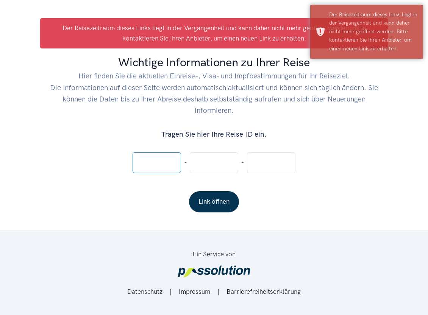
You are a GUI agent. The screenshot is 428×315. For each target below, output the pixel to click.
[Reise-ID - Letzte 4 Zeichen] (271, 162)
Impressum (195, 291)
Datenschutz (145, 291)
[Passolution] (214, 272)
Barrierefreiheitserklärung (263, 291)
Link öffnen (214, 201)
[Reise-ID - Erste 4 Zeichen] (157, 162)
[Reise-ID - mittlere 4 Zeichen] (214, 162)
